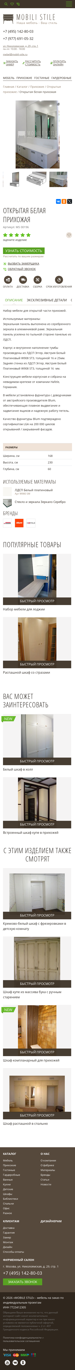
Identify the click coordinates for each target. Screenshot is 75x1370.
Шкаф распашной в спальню (25, 1123)
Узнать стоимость (23, 250)
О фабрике (47, 1165)
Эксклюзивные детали (47, 300)
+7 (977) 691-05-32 (18, 38)
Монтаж (8, 1242)
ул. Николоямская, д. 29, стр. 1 (20, 46)
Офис (6, 1208)
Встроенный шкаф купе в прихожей (30, 832)
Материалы (48, 1170)
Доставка (8, 1228)
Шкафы (7, 1194)
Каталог (22, 87)
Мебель (8, 78)
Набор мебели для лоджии (24, 609)
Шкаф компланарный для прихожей (31, 1060)
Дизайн (7, 1247)
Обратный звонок (19, 269)
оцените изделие (15, 240)
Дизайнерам (51, 1221)
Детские (8, 1189)
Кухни (7, 1184)
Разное (7, 1213)
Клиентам (11, 1221)
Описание (14, 300)
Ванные (8, 1179)
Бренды (45, 1175)
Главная (8, 87)
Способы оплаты (13, 1252)
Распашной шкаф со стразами (26, 672)
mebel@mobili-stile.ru (15, 54)
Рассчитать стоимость (31, 63)
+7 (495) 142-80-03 (18, 31)
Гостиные (41, 78)
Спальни (8, 1203)
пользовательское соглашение (21, 1341)
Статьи (45, 1179)
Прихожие (24, 78)
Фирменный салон (18, 1260)
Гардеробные (61, 78)
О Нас (45, 1154)
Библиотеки (10, 1198)
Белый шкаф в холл (18, 769)
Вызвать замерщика (21, 263)
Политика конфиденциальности (22, 1337)
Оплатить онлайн (58, 63)
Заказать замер (10, 63)
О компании (48, 1160)
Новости (46, 1184)
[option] (15, 179)
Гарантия (9, 1232)
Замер (7, 1237)
